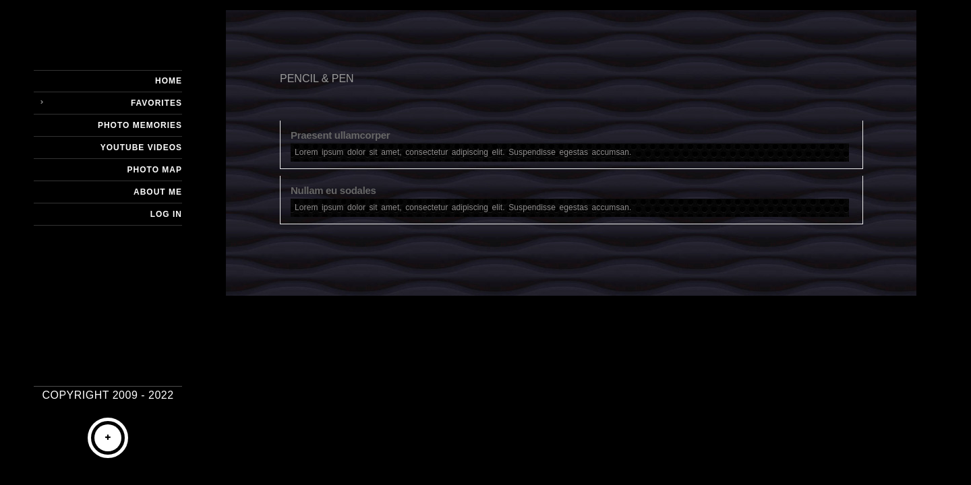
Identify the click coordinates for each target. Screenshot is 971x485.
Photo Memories (140, 125)
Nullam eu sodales (333, 190)
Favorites (156, 103)
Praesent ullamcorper (340, 135)
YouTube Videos (141, 147)
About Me (158, 192)
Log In (166, 214)
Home (168, 81)
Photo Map (154, 169)
